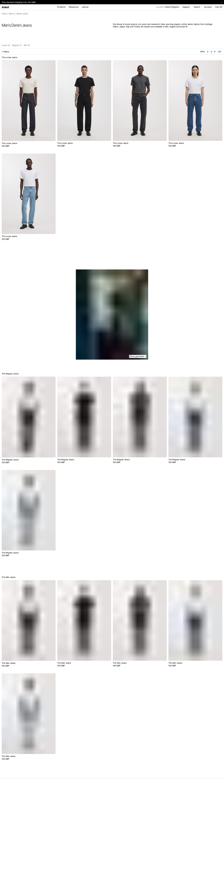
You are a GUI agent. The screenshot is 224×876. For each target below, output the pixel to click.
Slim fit (27, 45)
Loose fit (6, 45)
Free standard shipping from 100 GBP (19, 2)
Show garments (138, 356)
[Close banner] (220, 2)
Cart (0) (218, 7)
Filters (5, 52)
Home (4, 14)
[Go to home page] (5, 7)
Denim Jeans (22, 14)
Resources (73, 7)
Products (61, 7)
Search (197, 7)
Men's (11, 14)
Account (208, 7)
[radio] (207, 51)
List (219, 51)
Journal (85, 7)
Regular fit (16, 45)
